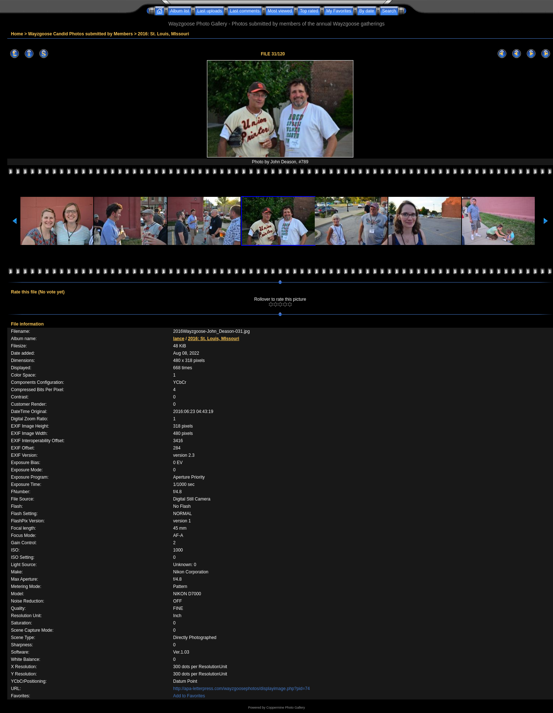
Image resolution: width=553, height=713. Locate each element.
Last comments (244, 10)
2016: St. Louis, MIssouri (163, 33)
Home (17, 33)
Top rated (309, 10)
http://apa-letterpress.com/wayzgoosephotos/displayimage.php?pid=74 (241, 688)
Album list (179, 10)
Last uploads (209, 10)
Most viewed (280, 10)
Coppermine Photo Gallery (285, 707)
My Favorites (338, 10)
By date (366, 10)
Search (389, 10)
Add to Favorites (189, 695)
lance (178, 338)
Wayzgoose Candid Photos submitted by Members (80, 33)
